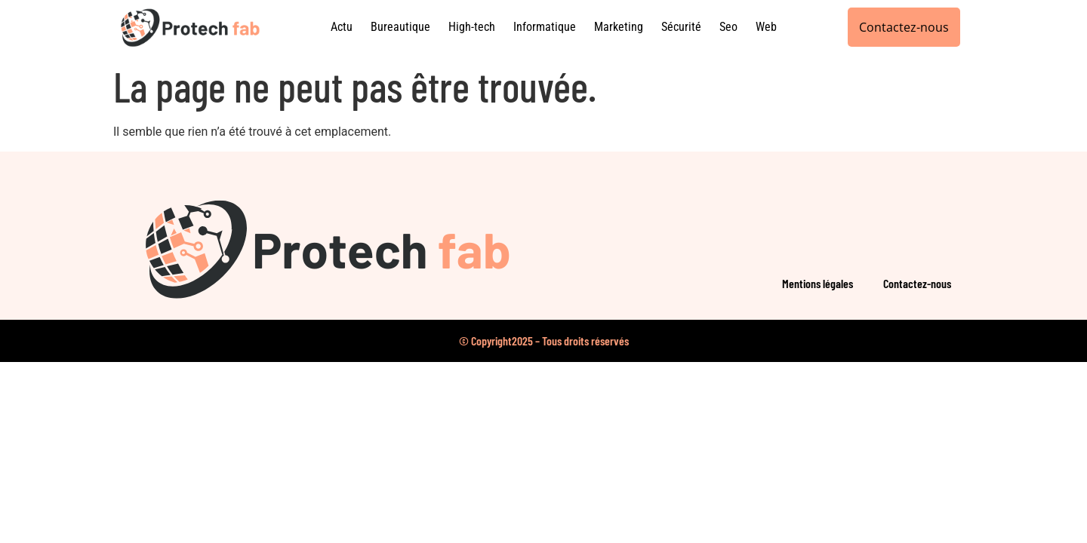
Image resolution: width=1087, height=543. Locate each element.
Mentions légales (817, 283)
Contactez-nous (917, 283)
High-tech (471, 27)
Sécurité (681, 27)
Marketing (618, 27)
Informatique (544, 27)
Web (766, 27)
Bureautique (400, 27)
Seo (728, 27)
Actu (342, 27)
